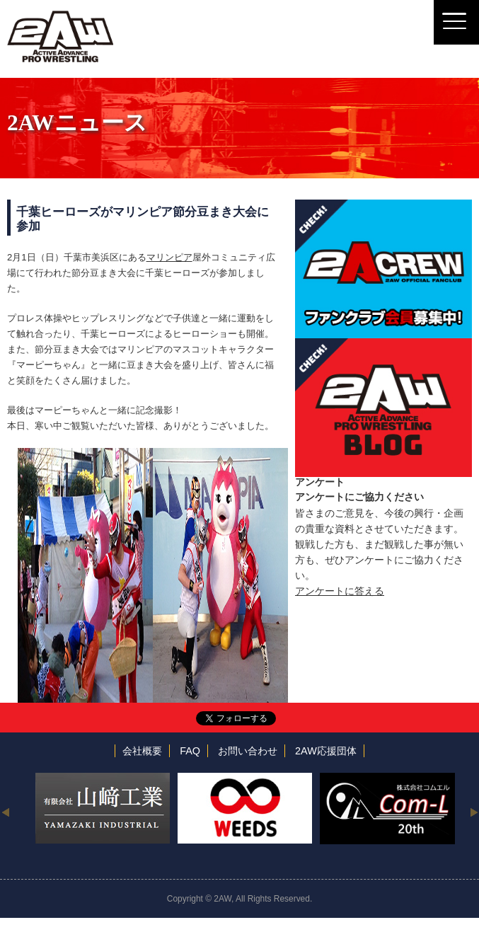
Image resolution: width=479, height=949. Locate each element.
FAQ (190, 751)
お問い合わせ (247, 751)
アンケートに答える (339, 591)
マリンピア (169, 257)
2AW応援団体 (326, 751)
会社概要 (142, 751)
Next (473, 811)
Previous (5, 811)
